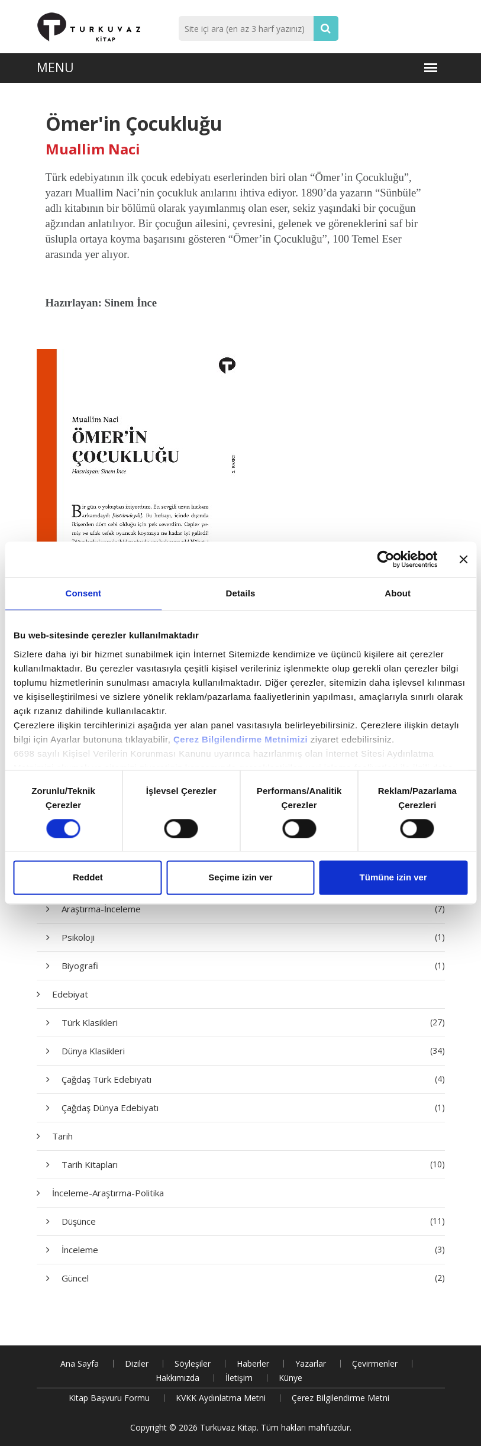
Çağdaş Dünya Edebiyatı (253, 1107)
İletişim (239, 1377)
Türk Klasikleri (253, 1022)
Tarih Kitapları (253, 1164)
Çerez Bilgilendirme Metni (340, 1397)
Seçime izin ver (240, 878)
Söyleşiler (193, 1363)
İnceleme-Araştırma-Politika (108, 1193)
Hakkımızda (177, 1377)
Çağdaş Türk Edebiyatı (253, 1079)
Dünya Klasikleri (253, 1050)
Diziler (137, 1363)
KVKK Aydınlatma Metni (221, 1397)
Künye (290, 1377)
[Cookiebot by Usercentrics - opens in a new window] (385, 559)
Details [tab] (241, 593)
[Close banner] (463, 559)
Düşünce (253, 1221)
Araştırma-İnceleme (253, 908)
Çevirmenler (375, 1363)
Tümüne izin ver (393, 878)
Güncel (253, 1278)
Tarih (62, 1136)
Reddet (88, 878)
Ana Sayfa (79, 1363)
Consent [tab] (83, 593)
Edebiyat (70, 994)
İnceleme (253, 1249)
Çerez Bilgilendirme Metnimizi (240, 739)
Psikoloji (253, 937)
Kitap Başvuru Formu (109, 1397)
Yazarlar (310, 1363)
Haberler (253, 1363)
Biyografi (253, 965)
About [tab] (398, 593)
